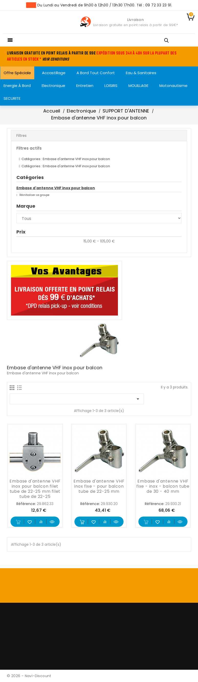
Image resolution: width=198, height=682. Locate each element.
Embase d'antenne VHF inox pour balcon (55, 188)
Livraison (135, 19)
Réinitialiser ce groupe (34, 195)
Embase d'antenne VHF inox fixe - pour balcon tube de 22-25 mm (98, 486)
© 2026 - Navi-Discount (29, 675)
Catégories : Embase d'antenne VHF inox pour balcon (65, 158)
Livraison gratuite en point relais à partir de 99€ (134, 25)
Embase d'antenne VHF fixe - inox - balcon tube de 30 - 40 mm (163, 486)
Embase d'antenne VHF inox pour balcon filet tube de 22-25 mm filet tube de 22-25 (34, 488)
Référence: (26, 503)
